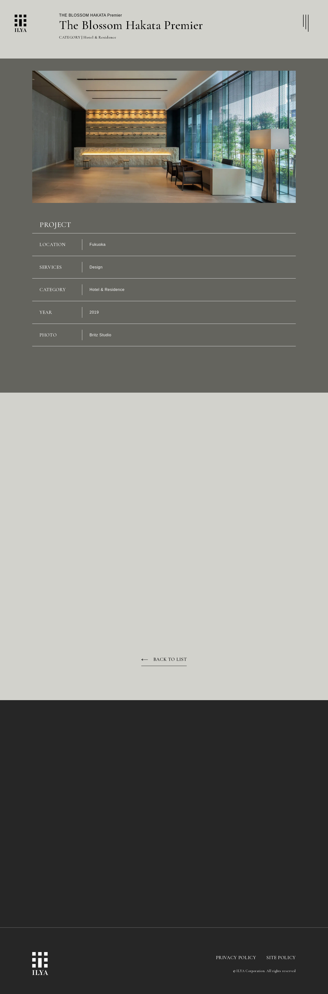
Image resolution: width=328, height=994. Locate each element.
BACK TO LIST (170, 664)
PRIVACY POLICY (236, 962)
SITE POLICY (281, 962)
